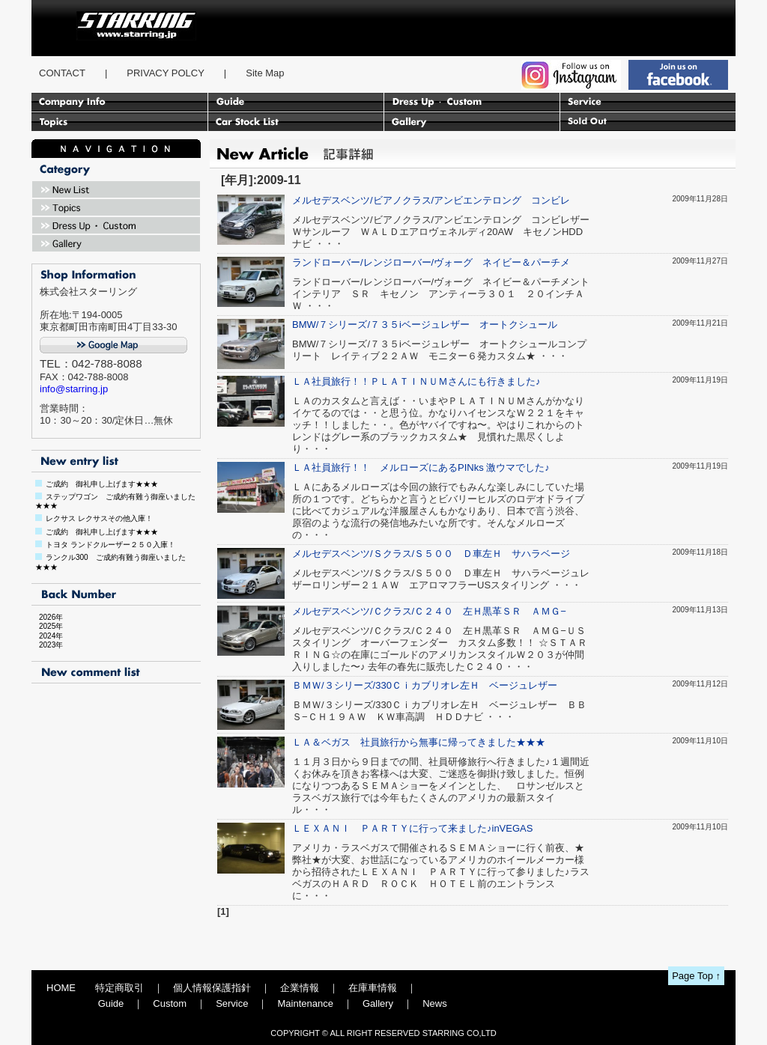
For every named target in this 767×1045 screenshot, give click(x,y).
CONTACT (62, 73)
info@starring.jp (74, 388)
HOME (61, 987)
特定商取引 (119, 987)
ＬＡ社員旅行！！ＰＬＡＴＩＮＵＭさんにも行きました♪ (416, 381)
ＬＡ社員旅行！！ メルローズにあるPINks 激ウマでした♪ (421, 467)
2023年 (47, 645)
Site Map (265, 73)
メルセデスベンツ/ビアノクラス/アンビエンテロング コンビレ (431, 200)
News (434, 1003)
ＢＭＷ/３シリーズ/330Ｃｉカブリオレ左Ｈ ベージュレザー (424, 685)
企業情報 (299, 987)
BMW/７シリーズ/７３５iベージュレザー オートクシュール (424, 324)
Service (232, 1003)
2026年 (47, 617)
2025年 (47, 626)
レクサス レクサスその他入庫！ (99, 518)
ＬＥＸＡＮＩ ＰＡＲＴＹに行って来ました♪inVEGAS (412, 828)
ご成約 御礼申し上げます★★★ (102, 484)
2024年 (47, 636)
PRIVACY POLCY (165, 73)
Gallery (378, 1003)
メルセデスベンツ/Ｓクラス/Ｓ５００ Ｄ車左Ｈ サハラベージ (431, 553)
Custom (170, 1003)
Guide (111, 1003)
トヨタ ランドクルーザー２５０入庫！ (110, 544)
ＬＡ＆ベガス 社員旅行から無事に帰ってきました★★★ (418, 742)
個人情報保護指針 (212, 987)
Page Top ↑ (696, 975)
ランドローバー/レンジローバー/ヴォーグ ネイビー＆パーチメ (431, 262)
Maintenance (305, 1003)
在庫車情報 (372, 987)
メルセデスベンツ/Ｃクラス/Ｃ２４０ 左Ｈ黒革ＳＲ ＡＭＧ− (429, 611)
